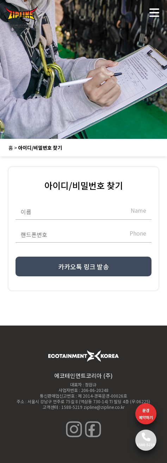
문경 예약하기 (146, 413)
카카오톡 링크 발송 (83, 266)
